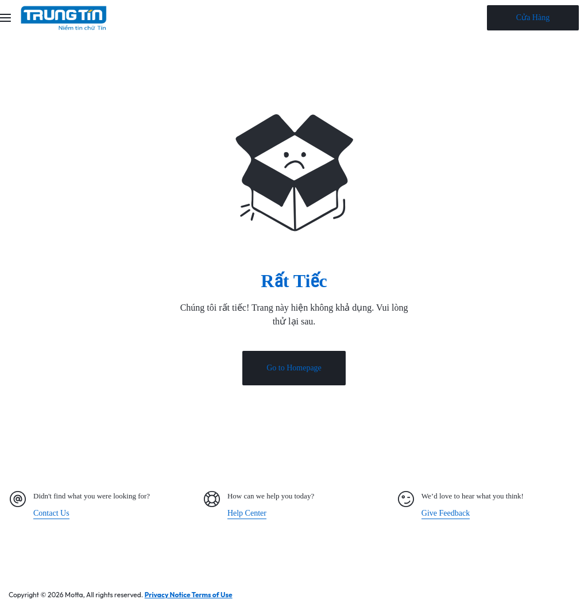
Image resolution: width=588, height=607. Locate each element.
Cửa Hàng (533, 17)
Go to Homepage (294, 369)
